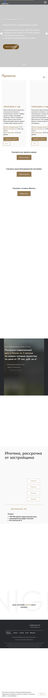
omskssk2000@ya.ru (35, 627)
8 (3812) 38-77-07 (35, 625)
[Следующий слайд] (47, 34)
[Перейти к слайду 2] (24, 64)
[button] (39, 139)
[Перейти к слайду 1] (23, 64)
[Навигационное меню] (45, 2)
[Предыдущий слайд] (1, 34)
